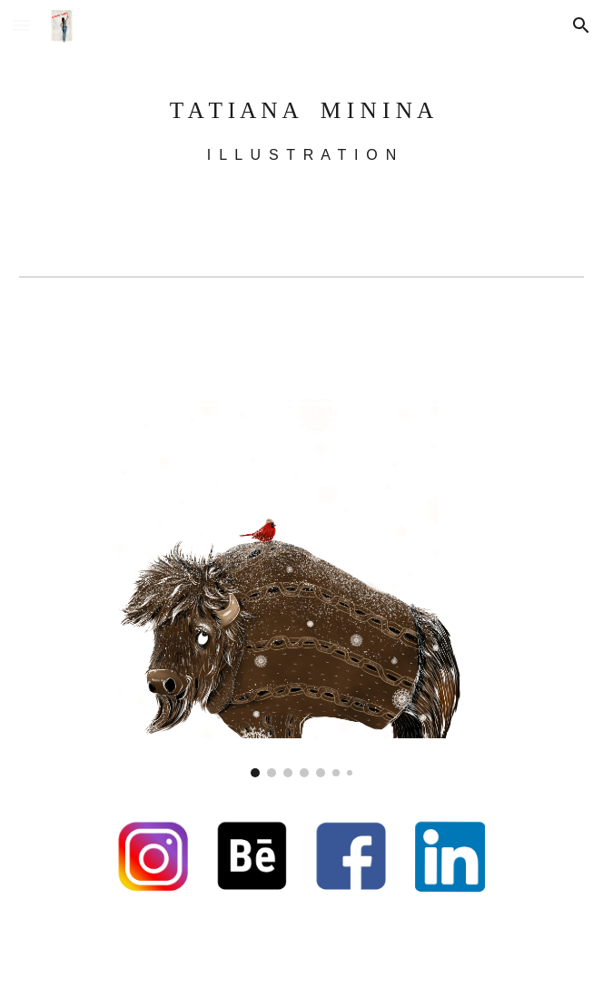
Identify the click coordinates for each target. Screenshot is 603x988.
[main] (301, 123)
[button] (22, 25)
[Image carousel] (301, 549)
